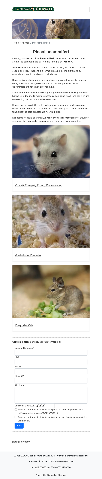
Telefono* (19, 376)
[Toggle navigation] (87, 9)
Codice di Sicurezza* (25, 405)
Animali (25, 42)
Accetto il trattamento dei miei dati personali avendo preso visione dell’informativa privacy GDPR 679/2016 (50, 411)
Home (16, 42)
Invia (19, 425)
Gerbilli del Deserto (28, 255)
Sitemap (62, 475)
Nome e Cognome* (24, 348)
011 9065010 (42, 467)
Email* (18, 366)
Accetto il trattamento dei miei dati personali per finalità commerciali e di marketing (52, 419)
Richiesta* (20, 385)
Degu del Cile (24, 325)
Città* (17, 357)
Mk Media (52, 475)
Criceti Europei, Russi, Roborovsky (38, 185)
